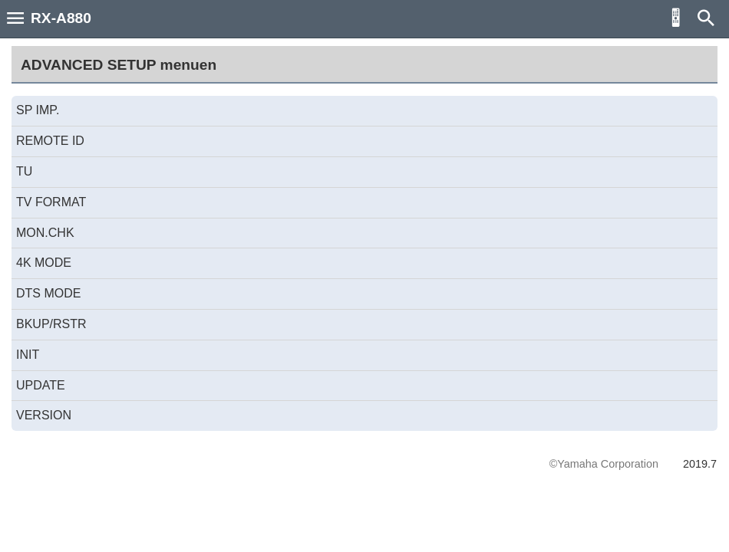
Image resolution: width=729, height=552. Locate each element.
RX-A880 (61, 18)
